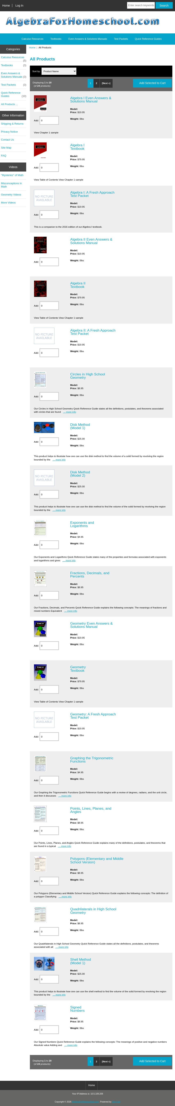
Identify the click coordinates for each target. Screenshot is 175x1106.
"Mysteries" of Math (12, 175)
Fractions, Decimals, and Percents (89, 574)
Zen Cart (116, 1102)
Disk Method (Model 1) (80, 426)
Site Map (6, 147)
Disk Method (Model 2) (80, 473)
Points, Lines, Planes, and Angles (90, 810)
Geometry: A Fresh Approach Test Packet (93, 716)
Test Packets (121, 39)
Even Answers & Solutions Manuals (87, 39)
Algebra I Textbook (77, 146)
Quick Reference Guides (148, 39)
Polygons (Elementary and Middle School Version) (96, 860)
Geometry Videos (11, 194)
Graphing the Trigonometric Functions (91, 759)
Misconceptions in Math (11, 185)
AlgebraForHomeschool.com (85, 1102)
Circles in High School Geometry (87, 376)
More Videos (8, 202)
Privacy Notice (9, 131)
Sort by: (36, 71)
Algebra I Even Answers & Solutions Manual (90, 99)
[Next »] (106, 83)
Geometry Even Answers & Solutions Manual (91, 625)
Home (6, 5)
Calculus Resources (32, 39)
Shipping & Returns (12, 123)
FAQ (3, 155)
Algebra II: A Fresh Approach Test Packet (92, 332)
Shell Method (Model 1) (80, 961)
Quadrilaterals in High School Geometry (93, 910)
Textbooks (55, 39)
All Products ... (9, 104)
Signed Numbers (77, 1009)
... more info (69, 411)
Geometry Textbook (78, 668)
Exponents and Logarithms (82, 524)
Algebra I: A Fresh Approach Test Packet (92, 194)
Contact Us (7, 139)
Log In (19, 5)
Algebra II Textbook (77, 285)
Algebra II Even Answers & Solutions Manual (91, 241)
